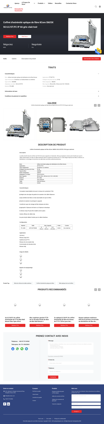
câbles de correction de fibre (58, 396)
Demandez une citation (91, 58)
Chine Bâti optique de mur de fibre (30, 421)
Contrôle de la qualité (37, 397)
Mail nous (25, 36)
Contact (34, 400)
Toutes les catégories (56, 404)
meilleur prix (9, 36)
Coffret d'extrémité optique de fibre (45, 283)
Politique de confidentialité (60, 418)
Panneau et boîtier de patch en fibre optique (58, 392)
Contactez (53, 377)
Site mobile (48, 418)
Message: (51, 340)
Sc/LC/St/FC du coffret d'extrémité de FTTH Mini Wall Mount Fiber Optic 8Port (15, 319)
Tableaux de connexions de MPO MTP (58, 400)
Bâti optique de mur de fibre (66, 283)
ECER (80, 421)
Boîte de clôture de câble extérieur (22, 283)
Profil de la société (36, 391)
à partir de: (51, 359)
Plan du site (40, 418)
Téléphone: (51, 368)
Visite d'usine (35, 394)
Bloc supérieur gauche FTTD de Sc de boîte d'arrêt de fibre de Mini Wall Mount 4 (39, 319)
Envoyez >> (76, 411)
